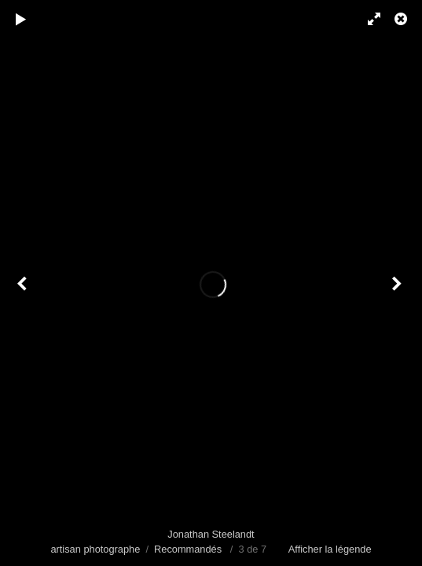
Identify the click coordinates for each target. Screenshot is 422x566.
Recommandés (188, 549)
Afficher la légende (330, 549)
